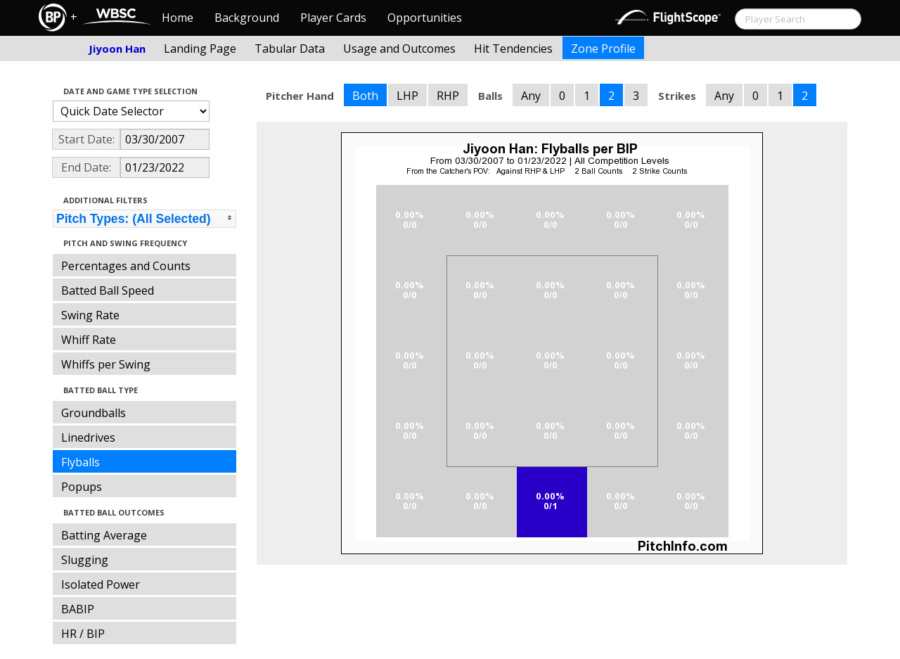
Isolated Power (100, 584)
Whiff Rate (88, 339)
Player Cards (333, 17)
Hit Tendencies (513, 48)
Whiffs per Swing (105, 364)
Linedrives (88, 437)
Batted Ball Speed (107, 290)
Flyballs (80, 462)
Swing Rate (90, 315)
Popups (81, 486)
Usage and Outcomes (399, 48)
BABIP (77, 609)
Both (365, 95)
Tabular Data (290, 48)
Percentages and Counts (126, 266)
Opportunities (424, 17)
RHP (448, 95)
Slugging (84, 560)
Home (177, 17)
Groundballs (93, 413)
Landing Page (200, 48)
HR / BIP (83, 633)
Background (246, 17)
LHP (407, 95)
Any (531, 95)
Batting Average (104, 535)
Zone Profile (603, 48)
